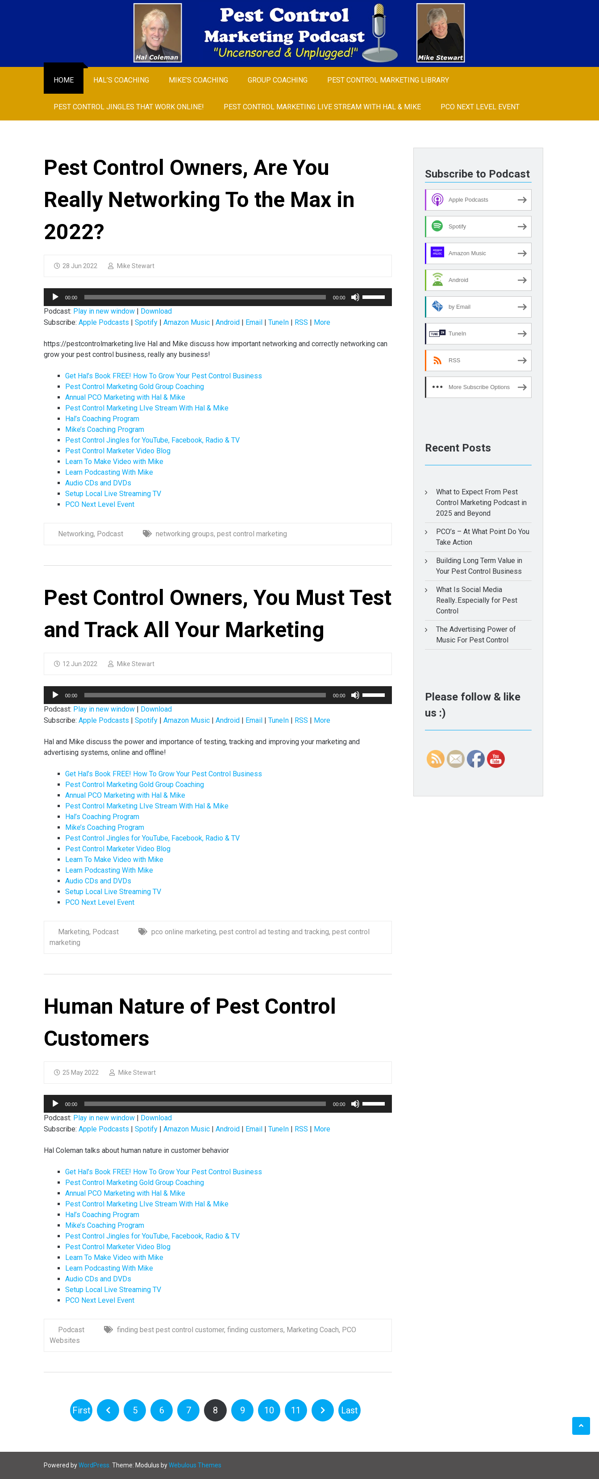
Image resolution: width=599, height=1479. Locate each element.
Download (156, 311)
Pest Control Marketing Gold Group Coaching (134, 386)
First (81, 1410)
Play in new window (104, 311)
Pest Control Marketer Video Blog (118, 451)
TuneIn (278, 322)
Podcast (110, 534)
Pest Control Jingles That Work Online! (129, 107)
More (322, 322)
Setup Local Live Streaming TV (113, 493)
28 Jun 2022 (75, 265)
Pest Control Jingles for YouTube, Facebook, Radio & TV (152, 440)
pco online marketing (183, 932)
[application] (218, 297)
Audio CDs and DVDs (98, 483)
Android (228, 322)
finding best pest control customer (170, 1330)
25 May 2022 (76, 1072)
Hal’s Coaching (121, 80)
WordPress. (95, 1465)
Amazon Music (186, 322)
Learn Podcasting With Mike (109, 472)
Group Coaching (278, 80)
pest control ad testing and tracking (274, 932)
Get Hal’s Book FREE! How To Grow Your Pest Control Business (163, 376)
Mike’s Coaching (198, 80)
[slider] (205, 297)
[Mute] (355, 297)
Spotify (146, 322)
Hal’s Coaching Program (102, 418)
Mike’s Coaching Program (104, 429)
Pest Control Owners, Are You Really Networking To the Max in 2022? (199, 199)
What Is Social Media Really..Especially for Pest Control (476, 600)
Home (64, 80)
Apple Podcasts (104, 322)
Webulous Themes (195, 1465)
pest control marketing (252, 534)
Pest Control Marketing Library (388, 80)
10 (269, 1410)
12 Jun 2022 (75, 663)
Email (253, 322)
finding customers (255, 1330)
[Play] (55, 297)
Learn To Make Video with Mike (114, 461)
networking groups (185, 534)
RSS (301, 322)
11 (296, 1410)
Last (349, 1410)
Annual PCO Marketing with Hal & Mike (125, 397)
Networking (76, 534)
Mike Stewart (131, 265)
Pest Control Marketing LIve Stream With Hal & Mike (322, 107)
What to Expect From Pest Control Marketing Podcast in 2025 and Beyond (481, 503)
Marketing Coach (313, 1330)
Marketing (73, 932)
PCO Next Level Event (480, 107)
